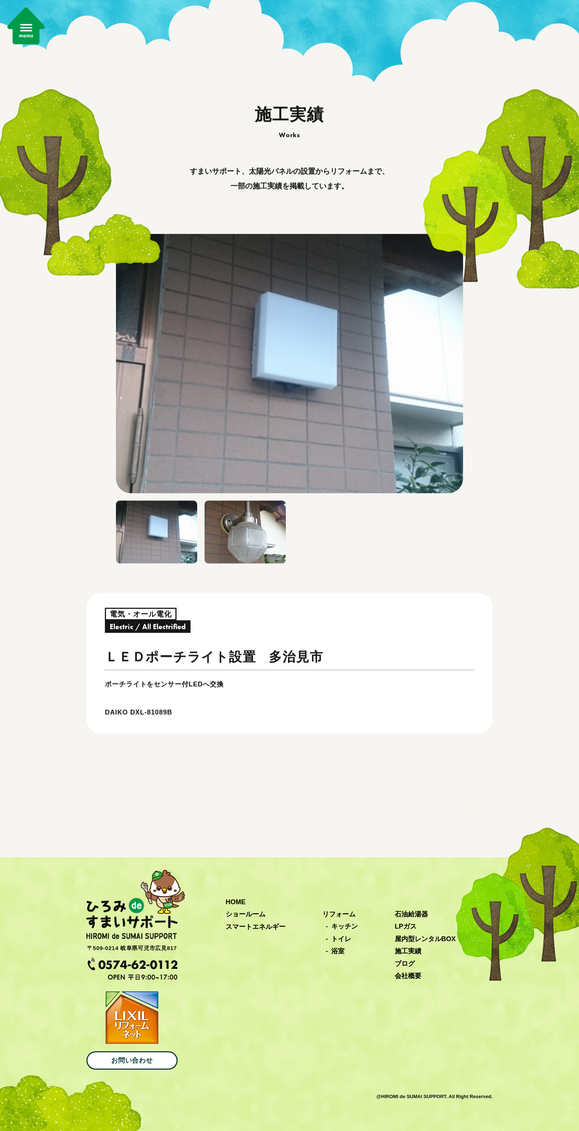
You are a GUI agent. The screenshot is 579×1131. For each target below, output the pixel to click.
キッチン (344, 926)
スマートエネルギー (255, 926)
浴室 (338, 951)
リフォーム (339, 914)
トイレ (341, 939)
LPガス (406, 926)
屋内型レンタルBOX (425, 939)
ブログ (405, 963)
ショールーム (245, 914)
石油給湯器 (411, 914)
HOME (236, 902)
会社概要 (408, 976)
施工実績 (408, 951)
